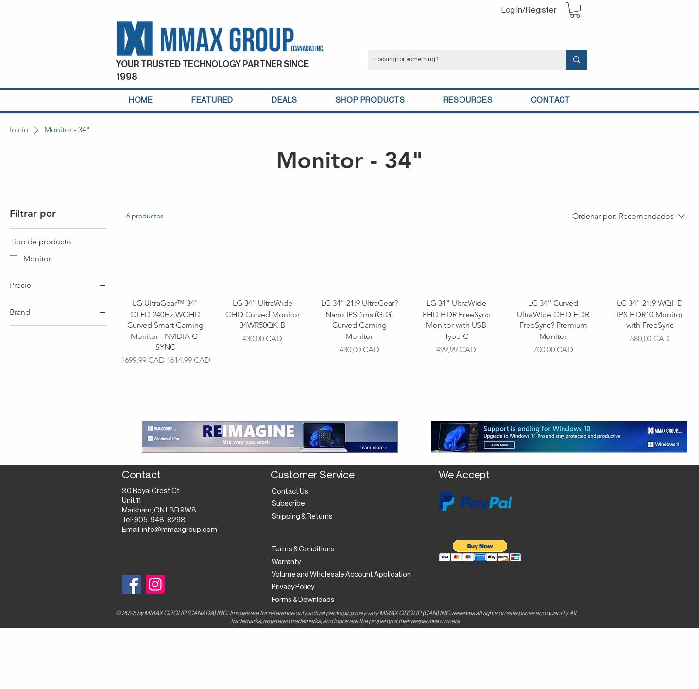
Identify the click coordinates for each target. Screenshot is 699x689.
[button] (575, 10)
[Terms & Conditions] (303, 549)
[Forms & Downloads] (306, 600)
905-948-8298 (160, 520)
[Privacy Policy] (296, 587)
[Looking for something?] (460, 60)
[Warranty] (288, 562)
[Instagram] (155, 584)
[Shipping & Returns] (304, 517)
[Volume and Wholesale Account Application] (341, 574)
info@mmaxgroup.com (179, 529)
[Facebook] (131, 584)
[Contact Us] (291, 491)
